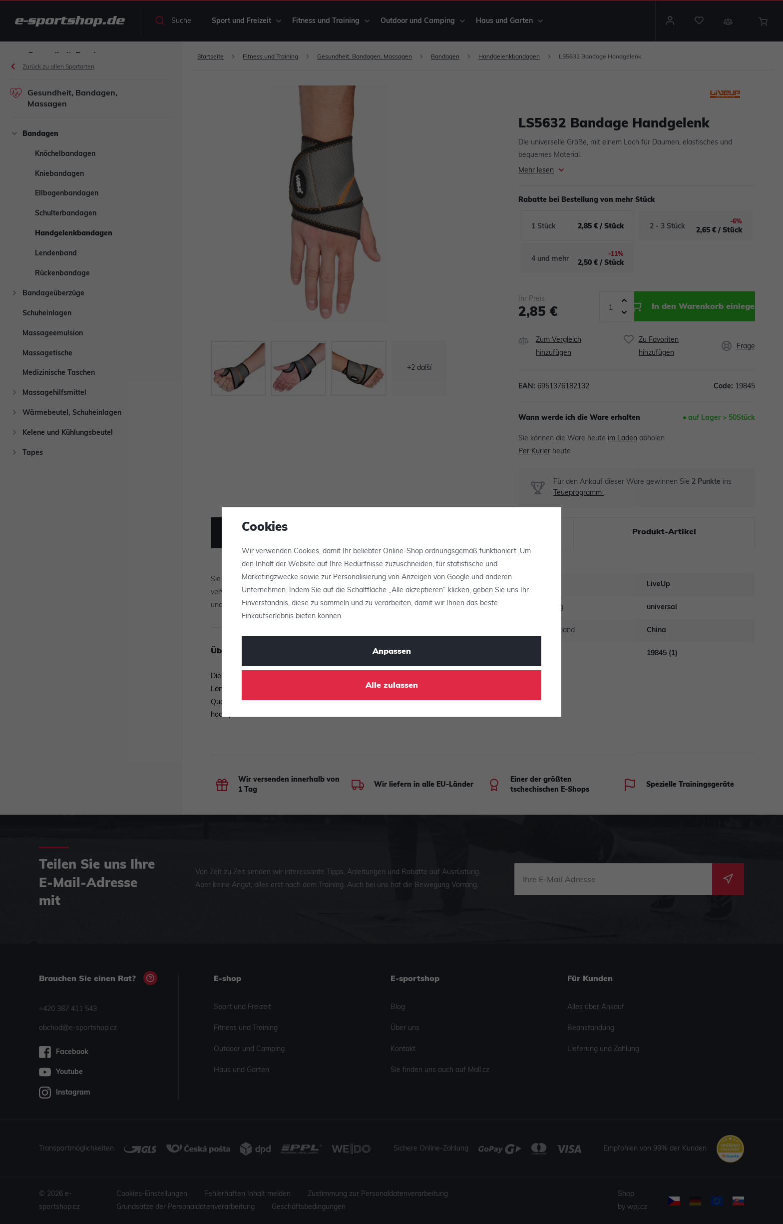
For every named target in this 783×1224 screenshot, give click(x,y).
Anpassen (392, 652)
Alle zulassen (392, 686)
